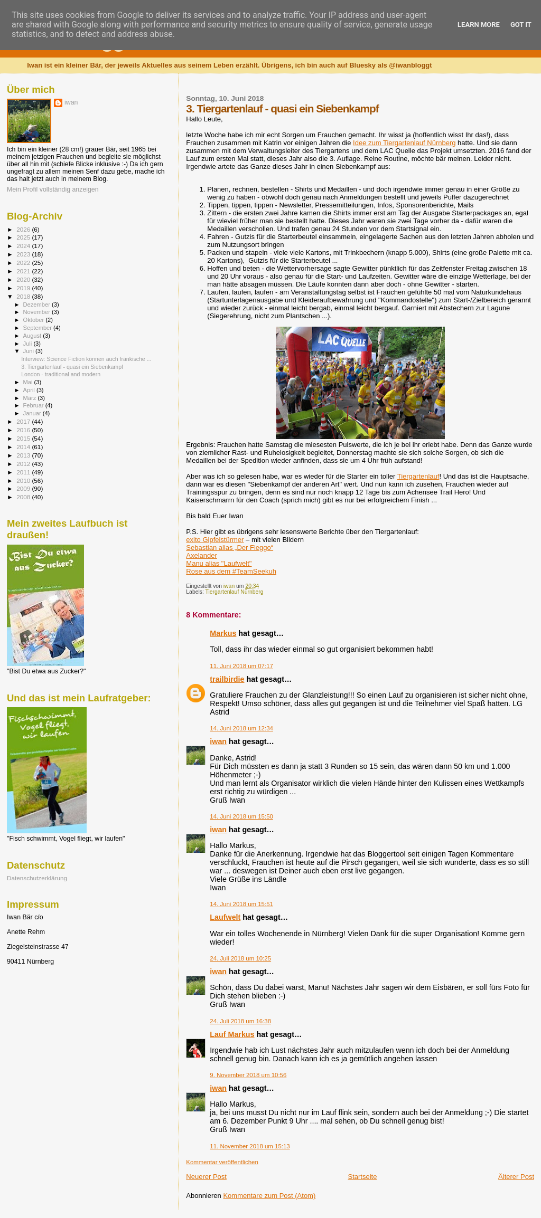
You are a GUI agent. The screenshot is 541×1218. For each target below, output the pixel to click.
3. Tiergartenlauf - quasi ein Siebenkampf (72, 367)
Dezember (37, 304)
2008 (24, 496)
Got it (520, 24)
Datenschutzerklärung (37, 877)
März (30, 398)
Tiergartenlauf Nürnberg (235, 592)
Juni (29, 351)
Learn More (479, 24)
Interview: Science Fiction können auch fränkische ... (86, 359)
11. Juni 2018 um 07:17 (241, 666)
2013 (24, 455)
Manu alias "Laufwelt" (218, 563)
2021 (24, 271)
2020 (24, 279)
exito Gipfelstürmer (215, 540)
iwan (218, 741)
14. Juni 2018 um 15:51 (241, 904)
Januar (33, 413)
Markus (223, 633)
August (33, 335)
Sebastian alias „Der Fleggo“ (229, 547)
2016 (24, 429)
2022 (24, 262)
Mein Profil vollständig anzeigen (53, 189)
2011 (24, 472)
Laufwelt (225, 917)
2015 (24, 438)
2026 (24, 229)
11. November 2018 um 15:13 (250, 1146)
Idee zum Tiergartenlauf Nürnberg (404, 143)
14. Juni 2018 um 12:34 (241, 728)
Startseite (362, 1177)
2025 (24, 237)
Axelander (201, 555)
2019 (24, 287)
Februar (34, 405)
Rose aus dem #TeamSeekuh (231, 571)
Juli (28, 343)
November (37, 312)
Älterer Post (516, 1177)
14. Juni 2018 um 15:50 (241, 816)
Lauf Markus (232, 1034)
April (29, 390)
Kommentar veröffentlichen (222, 1162)
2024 (24, 245)
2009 (24, 488)
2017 (24, 421)
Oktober (34, 320)
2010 (24, 480)
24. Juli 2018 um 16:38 (240, 1021)
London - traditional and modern (60, 374)
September (38, 328)
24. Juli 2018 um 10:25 (240, 958)
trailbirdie (227, 679)
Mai (28, 382)
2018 (24, 296)
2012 (24, 463)
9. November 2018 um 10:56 (248, 1075)
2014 (24, 446)
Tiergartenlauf (418, 476)
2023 (24, 254)
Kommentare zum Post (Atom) (269, 1196)
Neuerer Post (206, 1177)
